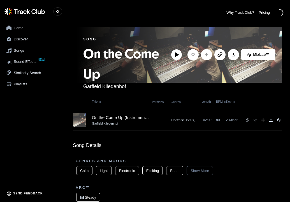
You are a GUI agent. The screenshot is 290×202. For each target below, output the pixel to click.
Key (230, 101)
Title (96, 101)
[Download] (233, 54)
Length (207, 101)
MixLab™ (258, 54)
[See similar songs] (247, 120)
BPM (221, 101)
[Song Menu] (278, 120)
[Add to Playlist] (206, 54)
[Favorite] (193, 54)
